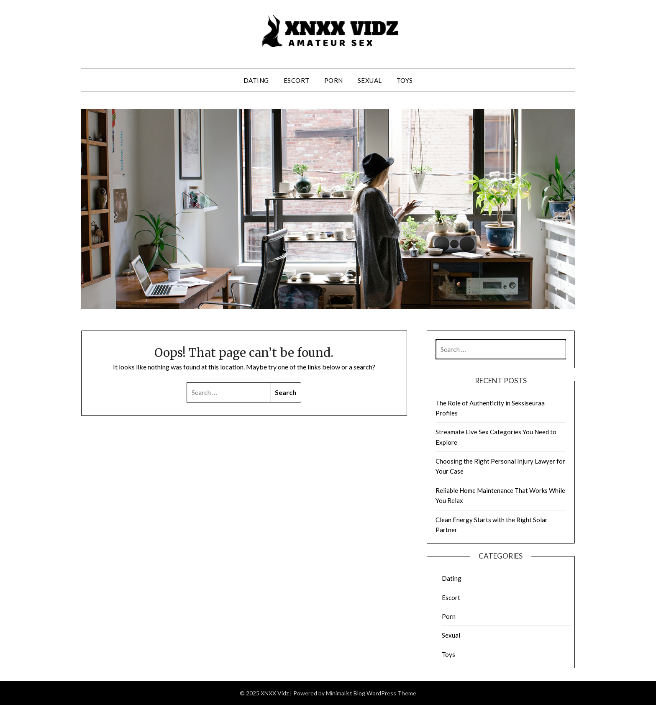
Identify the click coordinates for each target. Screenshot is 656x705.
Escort (297, 80)
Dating (256, 80)
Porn (333, 80)
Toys (405, 80)
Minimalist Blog (345, 693)
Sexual (370, 80)
